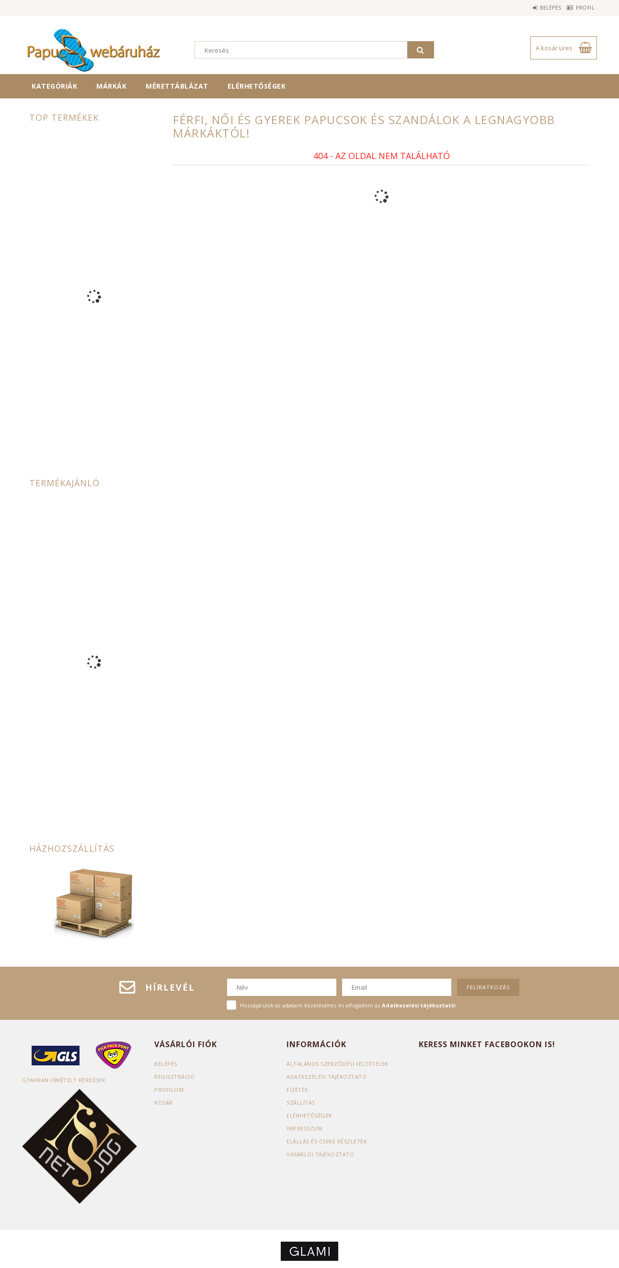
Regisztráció (174, 1076)
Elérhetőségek (257, 86)
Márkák (111, 86)
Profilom (168, 1089)
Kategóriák (54, 86)
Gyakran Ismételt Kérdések (64, 1080)
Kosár (163, 1102)
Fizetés (297, 1089)
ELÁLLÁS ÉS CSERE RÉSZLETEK (327, 1141)
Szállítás (301, 1102)
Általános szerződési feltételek (338, 1063)
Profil (581, 7)
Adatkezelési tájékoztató (327, 1076)
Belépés (537, 7)
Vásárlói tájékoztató (320, 1154)
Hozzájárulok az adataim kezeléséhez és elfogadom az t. (349, 1005)
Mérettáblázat (177, 86)
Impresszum (304, 1128)
